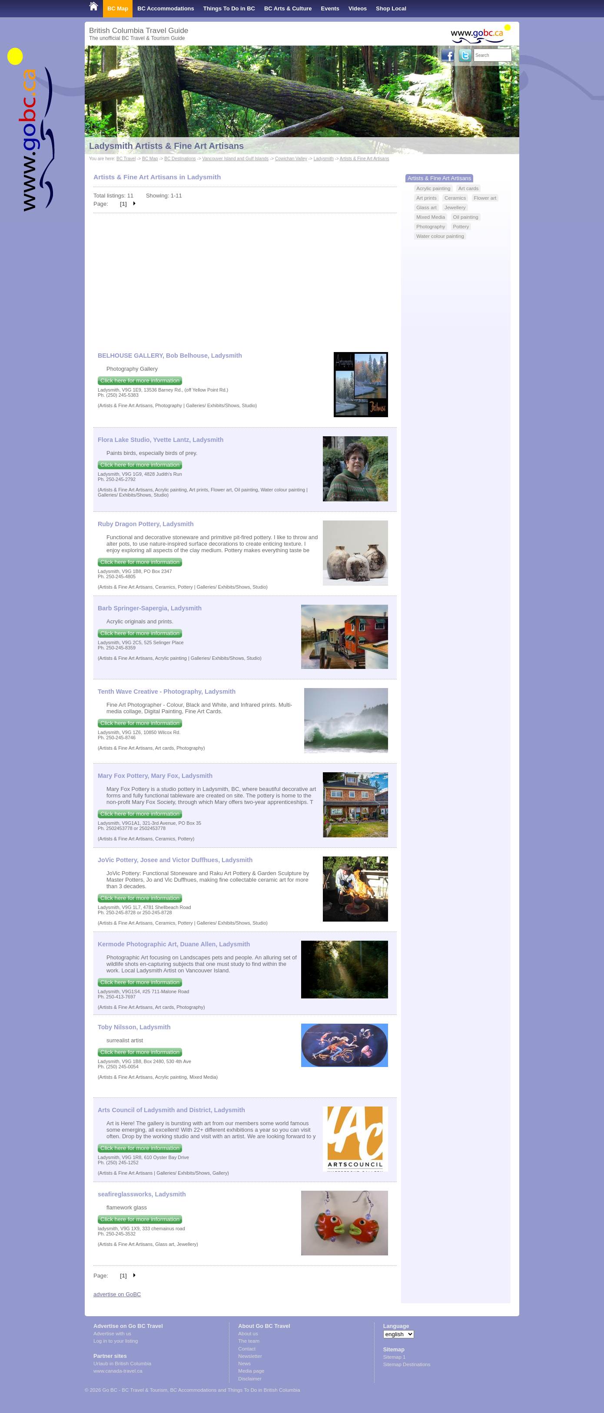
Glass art (426, 207)
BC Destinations (180, 158)
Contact (247, 1348)
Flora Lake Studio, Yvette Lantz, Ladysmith (161, 439)
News (244, 1363)
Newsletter (250, 1356)
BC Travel (126, 158)
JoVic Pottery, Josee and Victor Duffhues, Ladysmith (175, 859)
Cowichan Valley (291, 158)
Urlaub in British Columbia (122, 1363)
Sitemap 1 (394, 1357)
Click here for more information (139, 380)
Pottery (461, 226)
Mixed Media (430, 217)
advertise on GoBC (117, 1294)
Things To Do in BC (229, 8)
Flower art (485, 198)
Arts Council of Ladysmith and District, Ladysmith (171, 1110)
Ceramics (455, 198)
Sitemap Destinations (407, 1364)
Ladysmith (324, 158)
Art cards (468, 188)
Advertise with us (112, 1333)
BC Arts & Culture (288, 8)
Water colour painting (440, 236)
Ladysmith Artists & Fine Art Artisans (166, 146)
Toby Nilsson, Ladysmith (134, 1027)
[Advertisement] (245, 278)
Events (330, 8)
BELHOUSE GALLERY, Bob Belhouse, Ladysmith (170, 355)
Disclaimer (250, 1378)
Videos (357, 8)
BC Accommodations (165, 8)
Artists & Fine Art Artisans (364, 158)
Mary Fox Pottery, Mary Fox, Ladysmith (155, 775)
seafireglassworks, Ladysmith (142, 1194)
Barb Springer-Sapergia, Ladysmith (150, 608)
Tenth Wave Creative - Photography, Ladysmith (167, 691)
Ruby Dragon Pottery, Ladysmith (146, 523)
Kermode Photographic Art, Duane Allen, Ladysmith (174, 944)
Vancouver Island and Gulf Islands (235, 158)
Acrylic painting (433, 188)
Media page (251, 1370)
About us (248, 1333)
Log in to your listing (115, 1341)
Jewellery (455, 207)
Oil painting (465, 217)
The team (248, 1341)
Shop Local (391, 8)
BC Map (117, 8)
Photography (430, 226)
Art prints (426, 198)
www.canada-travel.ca (118, 1370)
